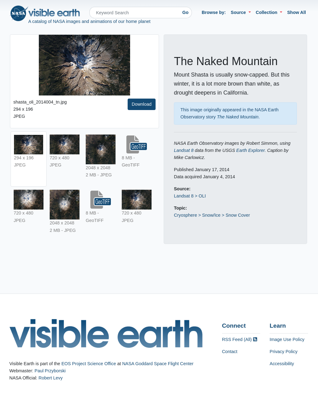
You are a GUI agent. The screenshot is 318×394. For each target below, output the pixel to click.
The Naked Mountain (238, 116)
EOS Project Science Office (88, 363)
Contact (230, 351)
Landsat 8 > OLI (190, 195)
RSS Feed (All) (239, 339)
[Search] (134, 12)
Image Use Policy (287, 339)
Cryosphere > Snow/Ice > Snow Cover (212, 215)
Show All (296, 12)
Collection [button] (267, 12)
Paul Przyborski (50, 370)
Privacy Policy (284, 351)
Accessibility (282, 363)
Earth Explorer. (251, 150)
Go (185, 12)
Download (142, 104)
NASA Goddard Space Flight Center (157, 363)
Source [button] (239, 12)
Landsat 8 (183, 150)
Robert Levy (51, 377)
